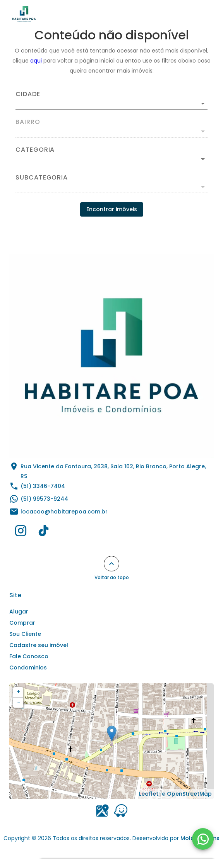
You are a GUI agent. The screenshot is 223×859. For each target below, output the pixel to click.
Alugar (18, 611)
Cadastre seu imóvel (38, 645)
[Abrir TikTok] (43, 532)
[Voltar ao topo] (111, 563)
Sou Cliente (25, 634)
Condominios (28, 667)
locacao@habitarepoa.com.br (64, 511)
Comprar (22, 623)
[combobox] (111, 100)
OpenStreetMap (189, 794)
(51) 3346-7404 (43, 486)
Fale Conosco (28, 656)
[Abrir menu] (200, 14)
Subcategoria (41, 178)
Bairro (27, 122)
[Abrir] (202, 103)
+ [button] (18, 692)
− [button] (18, 702)
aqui (36, 60)
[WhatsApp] (203, 839)
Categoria (35, 150)
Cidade (27, 94)
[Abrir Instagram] (20, 532)
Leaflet (148, 794)
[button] (111, 159)
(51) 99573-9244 (44, 499)
